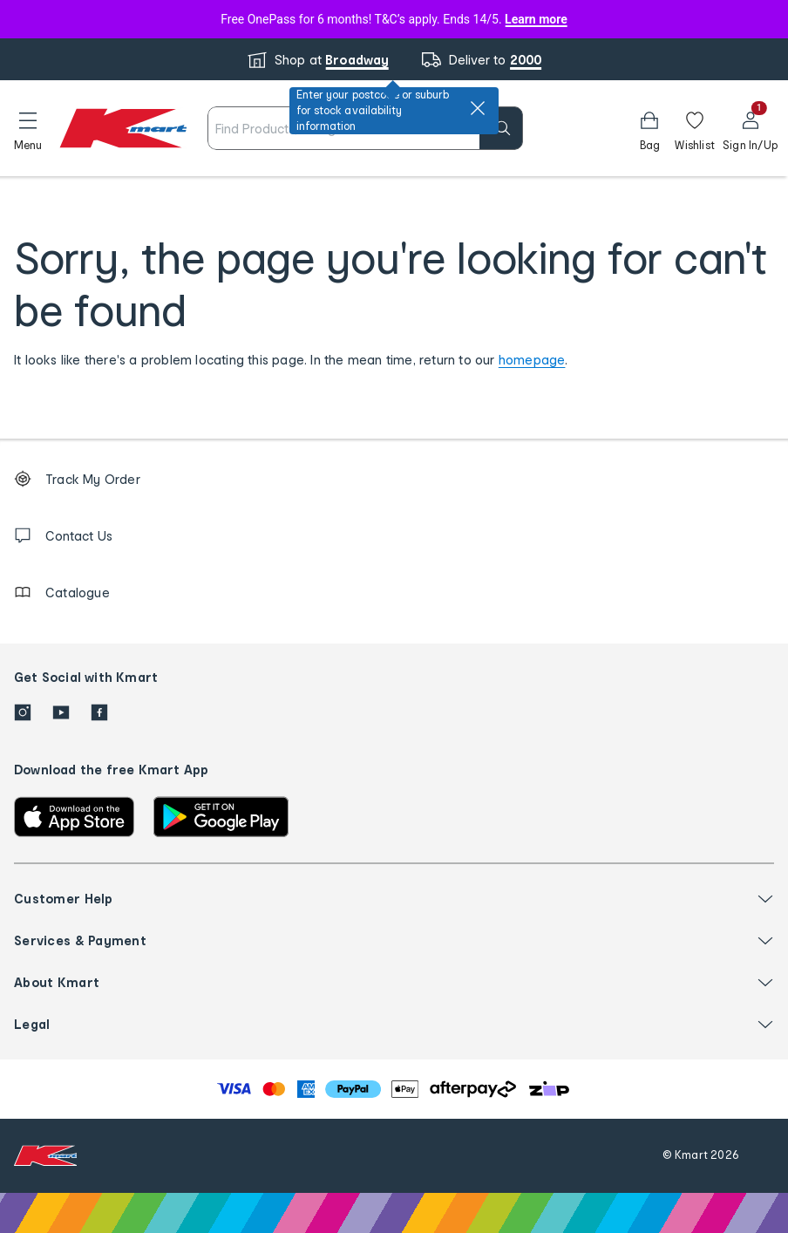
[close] (478, 108)
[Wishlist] (695, 128)
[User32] (750, 128)
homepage (532, 359)
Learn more (536, 19)
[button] (28, 128)
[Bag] (649, 128)
